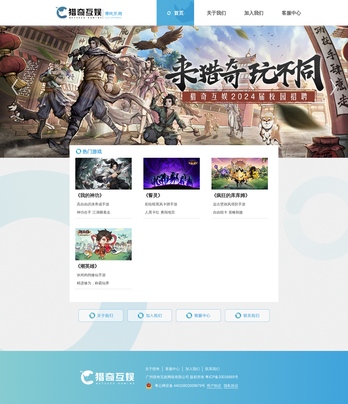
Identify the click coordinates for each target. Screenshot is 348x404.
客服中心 (288, 13)
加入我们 (250, 13)
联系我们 (212, 369)
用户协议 (214, 386)
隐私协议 (231, 386)
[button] (14, 87)
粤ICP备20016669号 (221, 377)
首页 (175, 13)
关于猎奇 (152, 369)
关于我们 (213, 13)
